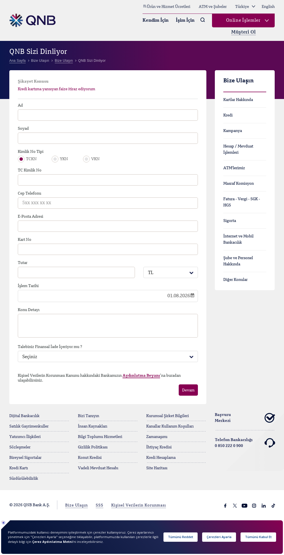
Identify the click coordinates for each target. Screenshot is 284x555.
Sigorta (229, 221)
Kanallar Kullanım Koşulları (170, 426)
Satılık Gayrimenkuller (29, 426)
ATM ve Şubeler (213, 7)
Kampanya (232, 131)
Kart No (24, 240)
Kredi (228, 115)
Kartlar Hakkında (238, 100)
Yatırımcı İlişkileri (25, 437)
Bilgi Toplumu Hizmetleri (100, 437)
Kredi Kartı (18, 468)
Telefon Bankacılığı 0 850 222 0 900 (245, 443)
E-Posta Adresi (30, 217)
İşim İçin (185, 20)
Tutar (22, 263)
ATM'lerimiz (234, 168)
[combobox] (170, 272)
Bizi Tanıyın (88, 416)
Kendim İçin (156, 20)
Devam (188, 390)
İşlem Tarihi (28, 286)
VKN (95, 159)
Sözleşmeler (19, 447)
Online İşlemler (243, 20)
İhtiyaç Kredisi (159, 447)
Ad (20, 105)
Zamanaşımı (156, 437)
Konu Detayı (29, 310)
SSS (99, 505)
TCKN (31, 159)
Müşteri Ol (243, 32)
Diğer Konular (235, 280)
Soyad (23, 129)
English (268, 7)
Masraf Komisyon (238, 184)
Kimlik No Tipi (30, 152)
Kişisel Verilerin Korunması (138, 505)
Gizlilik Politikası (93, 447)
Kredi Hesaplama (161, 458)
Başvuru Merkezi (245, 418)
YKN (64, 159)
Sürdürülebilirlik (23, 479)
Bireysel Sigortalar (25, 458)
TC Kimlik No (29, 170)
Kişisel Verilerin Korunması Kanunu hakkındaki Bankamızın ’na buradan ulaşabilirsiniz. (99, 378)
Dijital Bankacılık (24, 416)
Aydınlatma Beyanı (141, 376)
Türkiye (245, 7)
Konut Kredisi (90, 458)
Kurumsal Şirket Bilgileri (167, 416)
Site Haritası (156, 468)
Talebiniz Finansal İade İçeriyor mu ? (50, 347)
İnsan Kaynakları (92, 426)
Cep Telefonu (29, 193)
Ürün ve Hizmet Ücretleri (166, 6)
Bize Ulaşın (76, 505)
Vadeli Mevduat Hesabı (98, 468)
